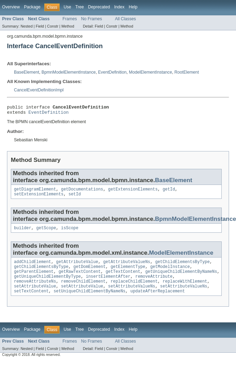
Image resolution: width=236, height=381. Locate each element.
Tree (79, 7)
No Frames (91, 18)
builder (22, 232)
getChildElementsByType (182, 266)
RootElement (186, 72)
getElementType (128, 272)
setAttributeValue (35, 294)
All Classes (125, 18)
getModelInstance (170, 272)
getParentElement (34, 278)
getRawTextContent (80, 278)
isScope (69, 232)
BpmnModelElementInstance (68, 72)
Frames (69, 18)
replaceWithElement (184, 289)
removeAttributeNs (35, 289)
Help (133, 7)
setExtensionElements (38, 197)
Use (67, 7)
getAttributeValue (77, 266)
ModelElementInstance (150, 72)
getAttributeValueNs (126, 266)
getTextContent (123, 278)
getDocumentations (82, 192)
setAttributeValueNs (131, 294)
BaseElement (26, 72)
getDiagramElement (35, 192)
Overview (11, 7)
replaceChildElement (134, 289)
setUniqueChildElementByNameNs (89, 300)
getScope (46, 232)
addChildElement (32, 266)
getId (168, 192)
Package (32, 7)
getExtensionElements (133, 192)
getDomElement (90, 272)
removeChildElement (83, 289)
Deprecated (99, 7)
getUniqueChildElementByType (47, 283)
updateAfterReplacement (157, 300)
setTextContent (31, 300)
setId (74, 197)
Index (119, 7)
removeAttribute (154, 283)
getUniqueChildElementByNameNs (181, 278)
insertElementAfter (108, 283)
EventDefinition (112, 72)
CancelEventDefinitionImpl (39, 90)
